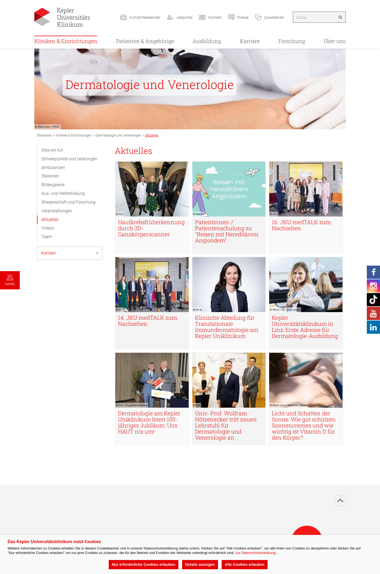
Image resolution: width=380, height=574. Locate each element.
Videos (47, 227)
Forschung (291, 40)
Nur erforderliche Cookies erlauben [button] (143, 564)
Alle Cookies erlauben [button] (244, 564)
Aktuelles (49, 219)
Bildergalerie (52, 184)
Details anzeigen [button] (200, 564)
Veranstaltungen (56, 210)
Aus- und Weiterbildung (63, 193)
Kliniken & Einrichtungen (65, 40)
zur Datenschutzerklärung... (256, 553)
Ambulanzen (53, 167)
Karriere (250, 40)
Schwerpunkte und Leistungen (69, 158)
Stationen (50, 175)
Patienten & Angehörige (145, 40)
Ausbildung (207, 40)
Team (46, 236)
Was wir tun (52, 150)
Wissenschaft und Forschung (68, 202)
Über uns (335, 40)
